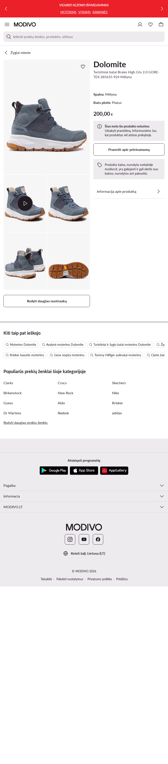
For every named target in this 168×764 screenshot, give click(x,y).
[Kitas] (162, 8)
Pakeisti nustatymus (69, 756)
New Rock (65, 570)
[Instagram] (70, 717)
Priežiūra (122, 756)
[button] (47, 117)
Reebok (63, 590)
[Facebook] (98, 717)
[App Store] (84, 648)
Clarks (8, 560)
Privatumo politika (100, 756)
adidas (117, 590)
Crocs (62, 560)
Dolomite (109, 64)
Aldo (61, 580)
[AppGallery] (114, 648)
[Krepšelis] (161, 24)
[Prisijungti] (140, 24)
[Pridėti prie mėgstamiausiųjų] (83, 66)
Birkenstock (13, 570)
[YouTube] (84, 717)
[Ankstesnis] (6, 8)
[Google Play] (54, 648)
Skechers (119, 560)
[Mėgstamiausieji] (150, 24)
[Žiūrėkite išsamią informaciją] (158, 191)
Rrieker (117, 580)
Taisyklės (46, 756)
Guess (8, 580)
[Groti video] (25, 203)
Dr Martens (12, 590)
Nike (115, 570)
